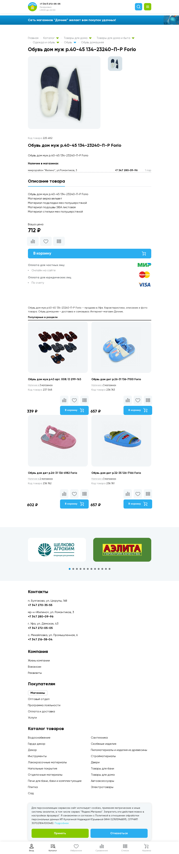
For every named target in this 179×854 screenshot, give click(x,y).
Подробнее (62, 823)
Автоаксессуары (102, 781)
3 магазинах (42, 386)
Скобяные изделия (103, 743)
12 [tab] (109, 571)
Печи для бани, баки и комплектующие (55, 781)
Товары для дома (78, 38)
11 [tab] (106, 571)
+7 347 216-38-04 (40, 639)
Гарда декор (36, 743)
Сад (31, 793)
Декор (32, 750)
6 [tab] (88, 571)
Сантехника (99, 737)
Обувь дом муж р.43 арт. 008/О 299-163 (57, 381)
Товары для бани (102, 768)
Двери (95, 762)
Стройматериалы (103, 756)
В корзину (89, 254)
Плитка (33, 787)
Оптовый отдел (39, 699)
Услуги (32, 717)
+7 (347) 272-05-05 (50, 4)
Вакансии (34, 666)
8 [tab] (95, 571)
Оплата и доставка (41, 711)
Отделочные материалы (45, 774)
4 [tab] (80, 571)
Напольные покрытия (42, 768)
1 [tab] (70, 571)
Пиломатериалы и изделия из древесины (119, 750)
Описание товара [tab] (46, 181)
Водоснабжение (39, 737)
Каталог (51, 38)
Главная (33, 38)
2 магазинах (42, 480)
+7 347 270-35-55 (40, 605)
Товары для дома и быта (115, 38)
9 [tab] (99, 571)
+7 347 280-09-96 (126, 170)
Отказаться (119, 833)
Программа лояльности (44, 705)
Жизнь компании (39, 660)
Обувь (70, 42)
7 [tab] (91, 571)
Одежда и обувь (46, 42)
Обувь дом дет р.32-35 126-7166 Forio (118, 475)
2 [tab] (73, 571)
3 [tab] (77, 571)
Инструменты (37, 756)
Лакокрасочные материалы (47, 762)
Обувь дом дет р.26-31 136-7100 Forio (118, 381)
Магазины (37, 693)
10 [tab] (102, 571)
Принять (60, 833)
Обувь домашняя (92, 42)
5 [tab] (84, 571)
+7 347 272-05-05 (40, 628)
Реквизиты (35, 673)
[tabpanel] (57, 551)
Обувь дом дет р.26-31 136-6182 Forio (54, 475)
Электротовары (102, 787)
